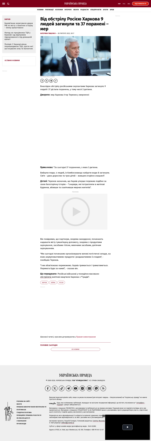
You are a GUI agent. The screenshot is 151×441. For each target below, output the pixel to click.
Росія (61, 285)
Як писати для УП (23, 421)
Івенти (76, 10)
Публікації (49, 10)
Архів (112, 10)
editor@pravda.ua (67, 426)
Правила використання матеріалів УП (31, 410)
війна (53, 285)
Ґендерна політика (24, 415)
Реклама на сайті (23, 404)
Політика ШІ (21, 412)
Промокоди (21, 426)
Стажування (21, 424)
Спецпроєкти (95, 10)
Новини (40, 10)
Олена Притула (127, 424)
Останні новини (12, 60)
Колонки (59, 10)
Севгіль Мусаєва (99, 424)
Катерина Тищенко (48, 33)
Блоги (105, 10)
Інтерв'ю (68, 10)
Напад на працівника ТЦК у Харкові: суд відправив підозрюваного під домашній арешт (18, 36)
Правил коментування (86, 340)
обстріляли (46, 280)
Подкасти (84, 10)
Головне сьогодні (48, 348)
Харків (44, 285)
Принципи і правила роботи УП (29, 418)
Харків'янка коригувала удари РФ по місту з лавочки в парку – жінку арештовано (18, 25)
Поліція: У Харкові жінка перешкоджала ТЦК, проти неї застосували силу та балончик (18, 46)
